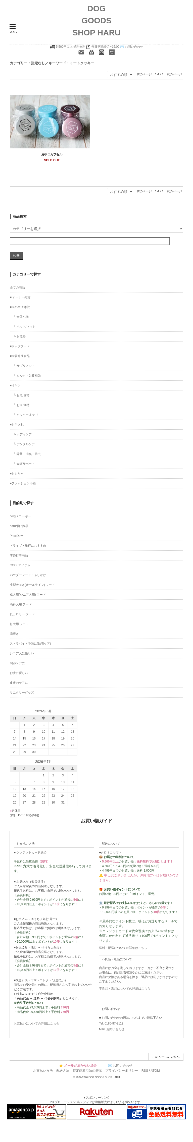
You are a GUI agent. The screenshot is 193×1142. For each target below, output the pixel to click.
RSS (144, 1070)
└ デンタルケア (24, 444)
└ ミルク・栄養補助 (27, 375)
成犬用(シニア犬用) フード (28, 594)
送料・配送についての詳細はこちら (123, 948)
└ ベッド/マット (24, 326)
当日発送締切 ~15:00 (102, 46)
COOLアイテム (20, 565)
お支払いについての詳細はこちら (36, 1023)
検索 (16, 256)
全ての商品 (17, 287)
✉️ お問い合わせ (131, 46)
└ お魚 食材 (21, 395)
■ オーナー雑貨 (20, 297)
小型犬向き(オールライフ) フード (32, 585)
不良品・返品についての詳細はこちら (124, 988)
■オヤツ (15, 385)
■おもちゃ (17, 473)
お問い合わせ (115, 1029)
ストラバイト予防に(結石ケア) (30, 643)
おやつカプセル (51, 154)
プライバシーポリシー (121, 1070)
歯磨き (14, 634)
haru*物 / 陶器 (19, 526)
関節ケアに (17, 663)
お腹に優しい (19, 673)
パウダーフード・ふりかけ (28, 575)
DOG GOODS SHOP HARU (96, 20)
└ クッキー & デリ (26, 415)
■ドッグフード (20, 346)
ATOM (155, 1070)
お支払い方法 (43, 1070)
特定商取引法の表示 (87, 1070)
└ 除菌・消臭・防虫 (27, 454)
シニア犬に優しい (22, 653)
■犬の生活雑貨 (20, 307)
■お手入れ (17, 424)
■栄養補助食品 (20, 356)
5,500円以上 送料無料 (70, 46)
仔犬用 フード (19, 624)
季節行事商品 (19, 555)
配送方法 (62, 1070)
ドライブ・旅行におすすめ (28, 545)
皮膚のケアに (19, 682)
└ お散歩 (20, 336)
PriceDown (17, 536)
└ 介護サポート (24, 464)
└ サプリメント (24, 366)
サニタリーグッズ (22, 692)
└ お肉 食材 (21, 405)
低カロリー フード (22, 614)
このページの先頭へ (165, 1057)
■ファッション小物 (23, 483)
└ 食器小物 (21, 317)
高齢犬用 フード (21, 604)
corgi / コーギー (20, 516)
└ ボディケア (23, 434)
